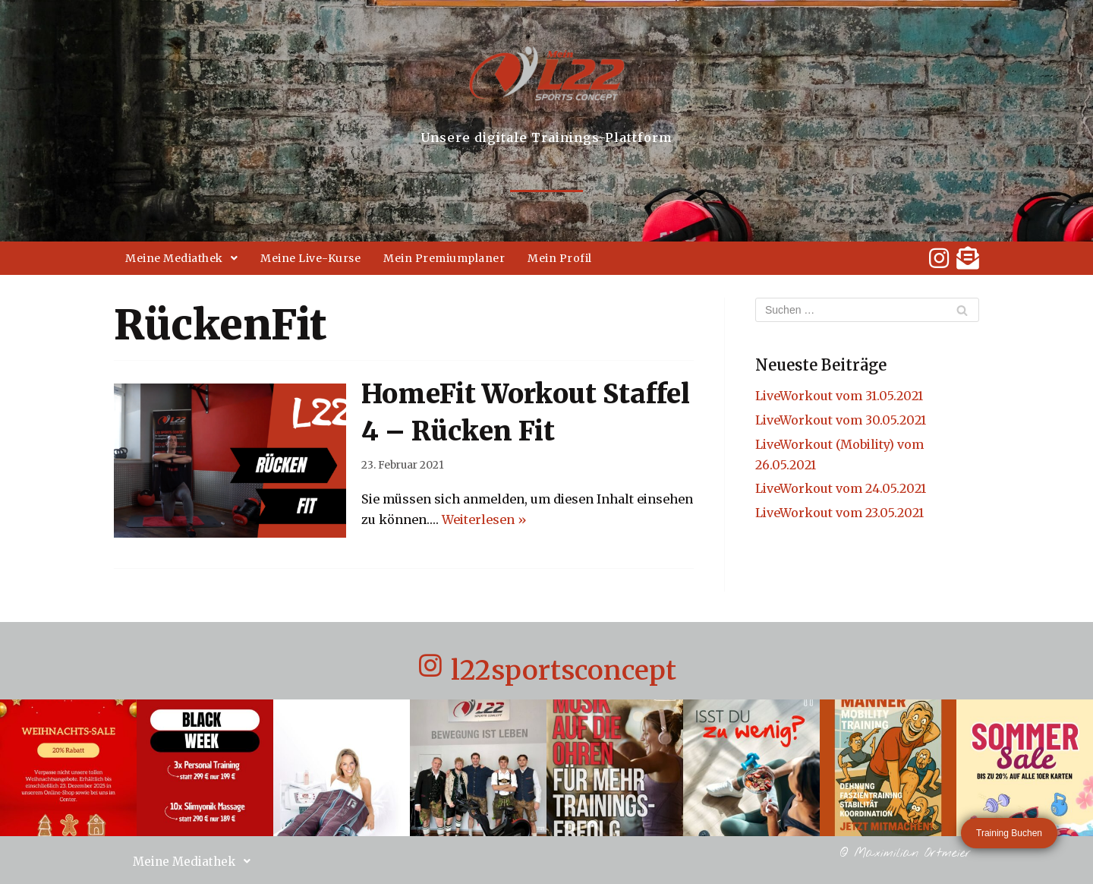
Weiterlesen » (484, 519)
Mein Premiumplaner (444, 258)
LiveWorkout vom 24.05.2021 (840, 488)
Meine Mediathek (181, 258)
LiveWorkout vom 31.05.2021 (839, 395)
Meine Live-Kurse (310, 258)
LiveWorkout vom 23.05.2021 (839, 512)
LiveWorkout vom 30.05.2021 (840, 420)
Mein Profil (560, 258)
